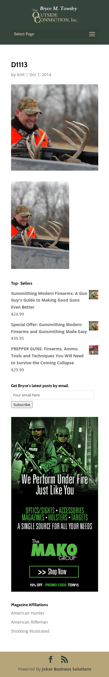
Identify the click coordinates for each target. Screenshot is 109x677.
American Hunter (27, 613)
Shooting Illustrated (30, 631)
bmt (21, 74)
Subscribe (21, 404)
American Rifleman (29, 622)
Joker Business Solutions (66, 669)
